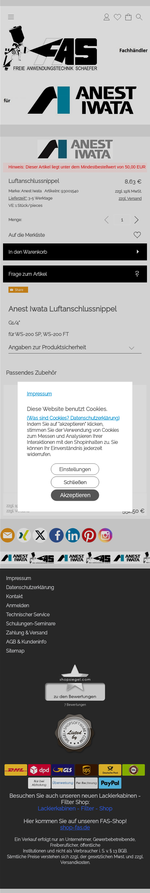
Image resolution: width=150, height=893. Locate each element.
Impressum (39, 393)
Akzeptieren (75, 495)
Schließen (75, 482)
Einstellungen (75, 469)
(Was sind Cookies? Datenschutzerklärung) (73, 418)
